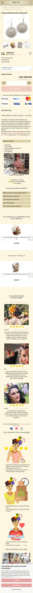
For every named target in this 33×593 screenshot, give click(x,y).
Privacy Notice (17, 577)
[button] (3, 83)
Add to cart (14, 88)
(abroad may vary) (18, 54)
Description (6, 110)
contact (22, 545)
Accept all (16, 580)
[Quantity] (16, 83)
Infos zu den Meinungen (16, 302)
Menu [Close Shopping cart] (2, 2)
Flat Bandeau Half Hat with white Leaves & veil (16, 274)
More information (16, 589)
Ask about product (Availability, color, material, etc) (17, 95)
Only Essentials (16, 585)
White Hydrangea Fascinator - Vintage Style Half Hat (16, 238)
